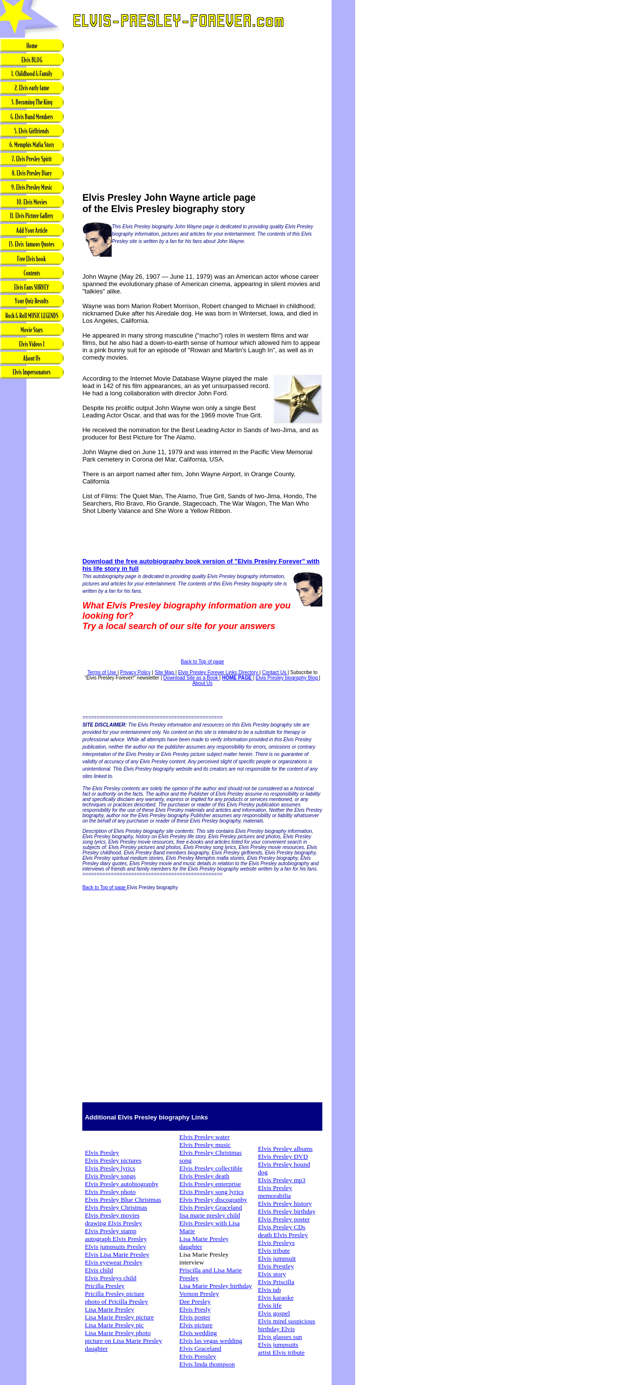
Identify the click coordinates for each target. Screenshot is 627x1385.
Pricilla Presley (104, 1285)
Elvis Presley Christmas (116, 1207)
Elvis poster (194, 1317)
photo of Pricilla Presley (116, 1301)
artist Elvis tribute (281, 1352)
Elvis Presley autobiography (121, 1184)
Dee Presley (195, 1301)
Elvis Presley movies (112, 1215)
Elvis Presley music (205, 1144)
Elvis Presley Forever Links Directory (218, 672)
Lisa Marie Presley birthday (215, 1285)
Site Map (165, 672)
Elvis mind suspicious (286, 1321)
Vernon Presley (199, 1293)
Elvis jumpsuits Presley (115, 1246)
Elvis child (99, 1270)
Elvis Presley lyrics (110, 1168)
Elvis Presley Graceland (210, 1207)
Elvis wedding (198, 1332)
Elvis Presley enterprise (210, 1184)
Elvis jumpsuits (278, 1344)
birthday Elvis (276, 1329)
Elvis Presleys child (110, 1278)
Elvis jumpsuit (276, 1258)
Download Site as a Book (191, 677)
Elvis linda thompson (207, 1364)
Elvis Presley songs (110, 1176)
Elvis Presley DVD (283, 1156)
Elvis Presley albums (285, 1148)
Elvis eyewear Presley (114, 1262)
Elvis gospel (274, 1313)
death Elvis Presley (283, 1235)
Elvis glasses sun (280, 1336)
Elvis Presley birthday (286, 1211)
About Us (203, 683)
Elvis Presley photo (110, 1191)
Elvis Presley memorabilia (275, 1191)
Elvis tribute (274, 1250)
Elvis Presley (102, 1152)
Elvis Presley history (285, 1203)
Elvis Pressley (197, 1356)
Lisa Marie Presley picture (119, 1317)
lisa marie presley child (209, 1215)
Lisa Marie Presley (109, 1309)
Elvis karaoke (275, 1297)
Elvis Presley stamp (110, 1231)
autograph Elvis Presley (116, 1238)
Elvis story (272, 1274)
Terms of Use (102, 672)
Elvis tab (269, 1289)
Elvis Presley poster (284, 1219)
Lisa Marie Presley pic (114, 1325)
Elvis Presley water (204, 1137)
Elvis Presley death (204, 1176)
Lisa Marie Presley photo (117, 1332)
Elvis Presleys (276, 1242)
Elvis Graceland (200, 1348)
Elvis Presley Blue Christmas (123, 1199)
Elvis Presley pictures (113, 1160)
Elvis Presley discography (213, 1199)
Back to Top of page (202, 661)
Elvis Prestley (276, 1266)
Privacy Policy (135, 672)
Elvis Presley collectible (210, 1168)
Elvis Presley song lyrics (211, 1191)
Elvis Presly (195, 1309)
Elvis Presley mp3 (281, 1180)
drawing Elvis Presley (113, 1223)
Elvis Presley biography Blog (287, 677)
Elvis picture (196, 1325)
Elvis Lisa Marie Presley (117, 1254)
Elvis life (270, 1305)
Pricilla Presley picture (114, 1293)
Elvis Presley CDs (281, 1227)
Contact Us (275, 672)
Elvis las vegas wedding (210, 1340)
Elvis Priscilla (276, 1282)
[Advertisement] (31, 534)
